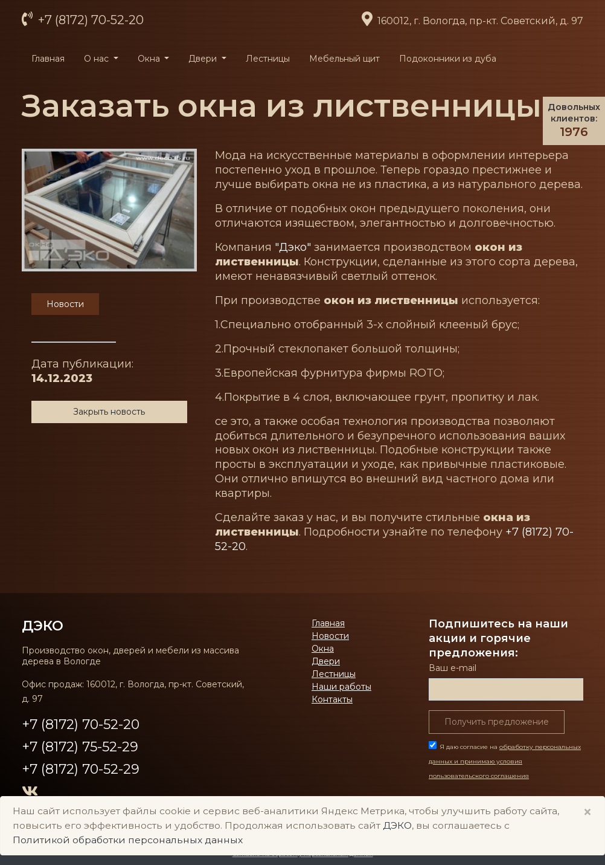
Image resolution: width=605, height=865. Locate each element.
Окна (323, 648)
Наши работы (341, 686)
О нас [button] (97, 58)
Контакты (332, 699)
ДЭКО (42, 625)
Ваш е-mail (452, 668)
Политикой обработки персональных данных (128, 840)
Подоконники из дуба (447, 58)
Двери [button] (203, 58)
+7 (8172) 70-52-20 (89, 20)
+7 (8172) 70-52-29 (80, 769)
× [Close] (587, 812)
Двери (326, 661)
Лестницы (268, 58)
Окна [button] (150, 58)
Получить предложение (496, 721)
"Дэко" (293, 247)
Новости (330, 635)
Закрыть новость (109, 411)
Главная (48, 58)
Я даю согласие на (505, 761)
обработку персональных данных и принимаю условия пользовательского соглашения (505, 761)
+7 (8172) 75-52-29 (80, 747)
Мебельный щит (344, 58)
